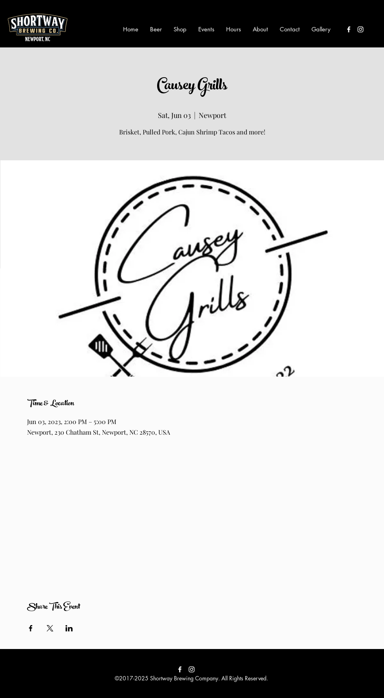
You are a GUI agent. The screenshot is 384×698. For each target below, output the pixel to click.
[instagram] (360, 29)
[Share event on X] (50, 628)
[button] (156, 29)
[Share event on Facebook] (30, 628)
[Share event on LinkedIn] (69, 628)
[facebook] (349, 29)
